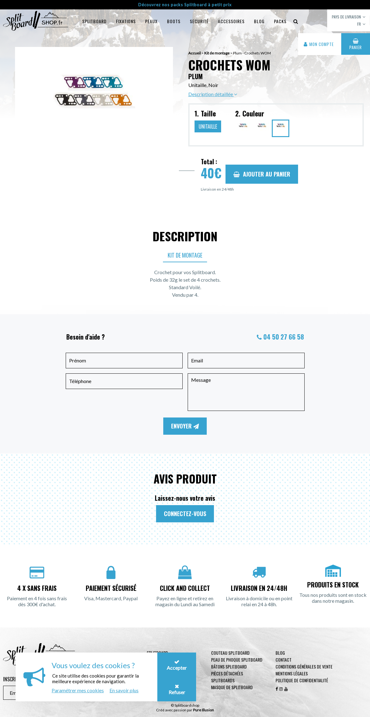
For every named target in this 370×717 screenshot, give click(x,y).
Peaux (151, 21)
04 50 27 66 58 (283, 336)
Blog (280, 652)
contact (283, 659)
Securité (199, 21)
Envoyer (185, 426)
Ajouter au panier (261, 174)
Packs (280, 21)
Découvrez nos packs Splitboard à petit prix (185, 4)
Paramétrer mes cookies (78, 690)
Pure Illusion (203, 710)
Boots (173, 21)
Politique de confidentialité (302, 680)
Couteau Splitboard (230, 652)
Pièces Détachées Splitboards (227, 677)
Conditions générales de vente (304, 666)
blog (259, 21)
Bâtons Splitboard (229, 666)
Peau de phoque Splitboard (236, 659)
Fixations (126, 21)
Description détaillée (212, 94)
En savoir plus (124, 690)
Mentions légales (292, 673)
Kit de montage (185, 255)
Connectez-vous (185, 514)
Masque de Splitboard (232, 687)
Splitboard (94, 21)
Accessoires (231, 21)
